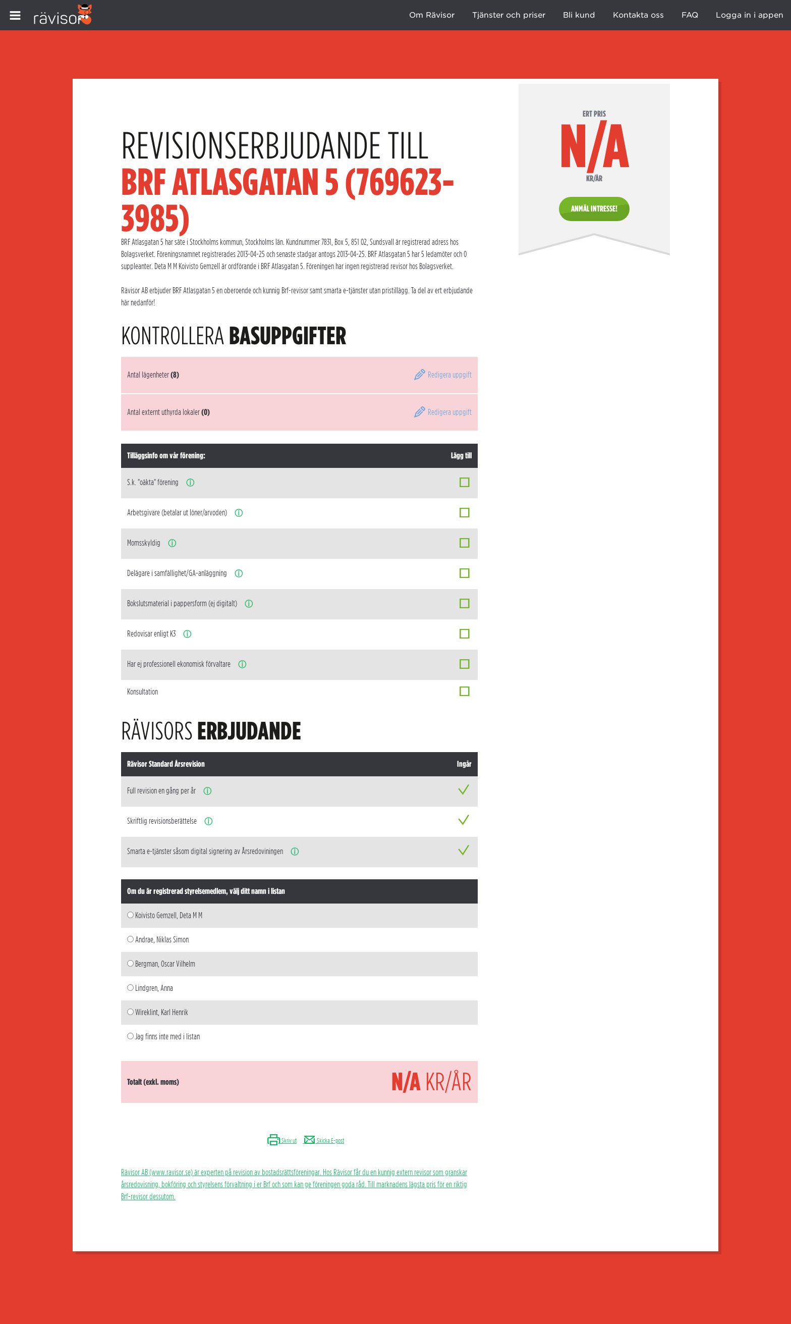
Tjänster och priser (508, 15)
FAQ (690, 15)
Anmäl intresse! (594, 209)
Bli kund (579, 15)
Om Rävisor (432, 15)
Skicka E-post (323, 1140)
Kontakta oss (638, 15)
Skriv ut (282, 1140)
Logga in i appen (749, 15)
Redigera (442, 375)
